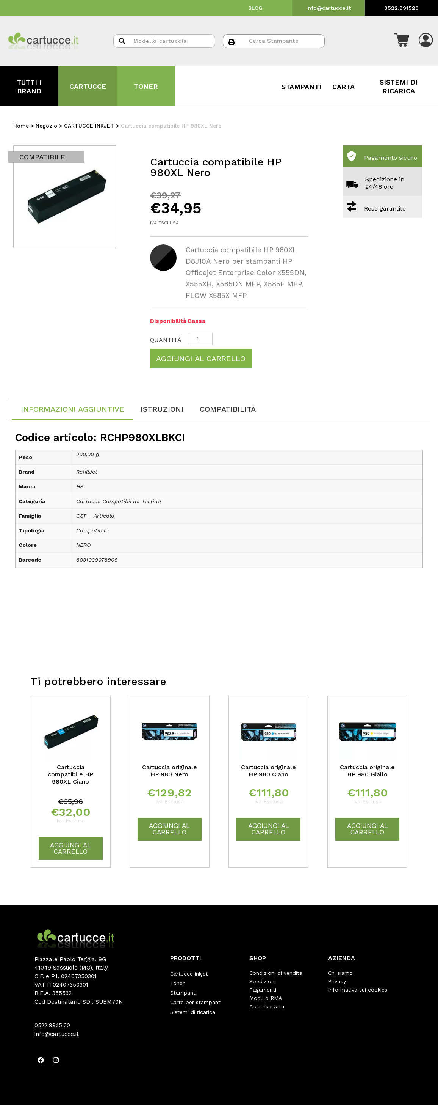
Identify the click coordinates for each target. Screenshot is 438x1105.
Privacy (337, 981)
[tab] (72, 409)
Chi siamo (340, 973)
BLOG (255, 8)
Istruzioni (162, 409)
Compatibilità (228, 409)
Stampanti (183, 990)
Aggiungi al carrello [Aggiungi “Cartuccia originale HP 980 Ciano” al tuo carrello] (268, 829)
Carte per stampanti (196, 998)
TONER (146, 86)
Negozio (46, 126)
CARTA (343, 87)
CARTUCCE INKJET (89, 126)
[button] (401, 41)
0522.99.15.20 (52, 1025)
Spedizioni (262, 981)
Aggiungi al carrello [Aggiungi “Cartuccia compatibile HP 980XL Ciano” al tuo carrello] (70, 848)
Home (21, 126)
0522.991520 (401, 8)
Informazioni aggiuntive (72, 409)
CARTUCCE (87, 86)
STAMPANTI (301, 87)
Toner (177, 981)
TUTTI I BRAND (29, 87)
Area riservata (266, 1006)
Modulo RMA (265, 998)
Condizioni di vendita (275, 973)
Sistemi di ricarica (192, 1006)
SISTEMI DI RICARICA (399, 86)
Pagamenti (262, 990)
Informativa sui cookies (357, 990)
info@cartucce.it (328, 8)
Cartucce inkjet (189, 973)
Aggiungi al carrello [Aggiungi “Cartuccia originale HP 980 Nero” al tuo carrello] (169, 829)
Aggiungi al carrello (201, 358)
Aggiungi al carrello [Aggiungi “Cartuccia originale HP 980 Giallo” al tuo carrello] (367, 829)
